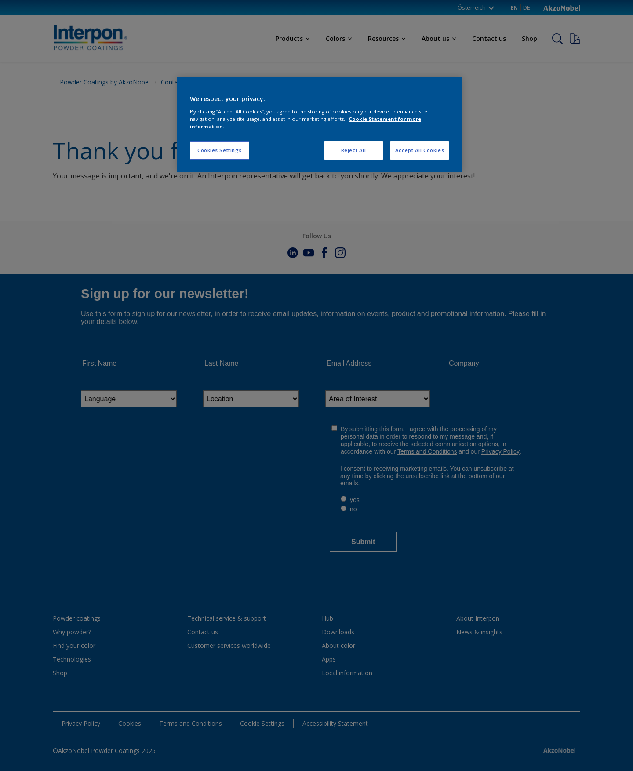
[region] (319, 124)
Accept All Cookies (419, 150)
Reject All (353, 150)
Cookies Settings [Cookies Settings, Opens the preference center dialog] (219, 150)
